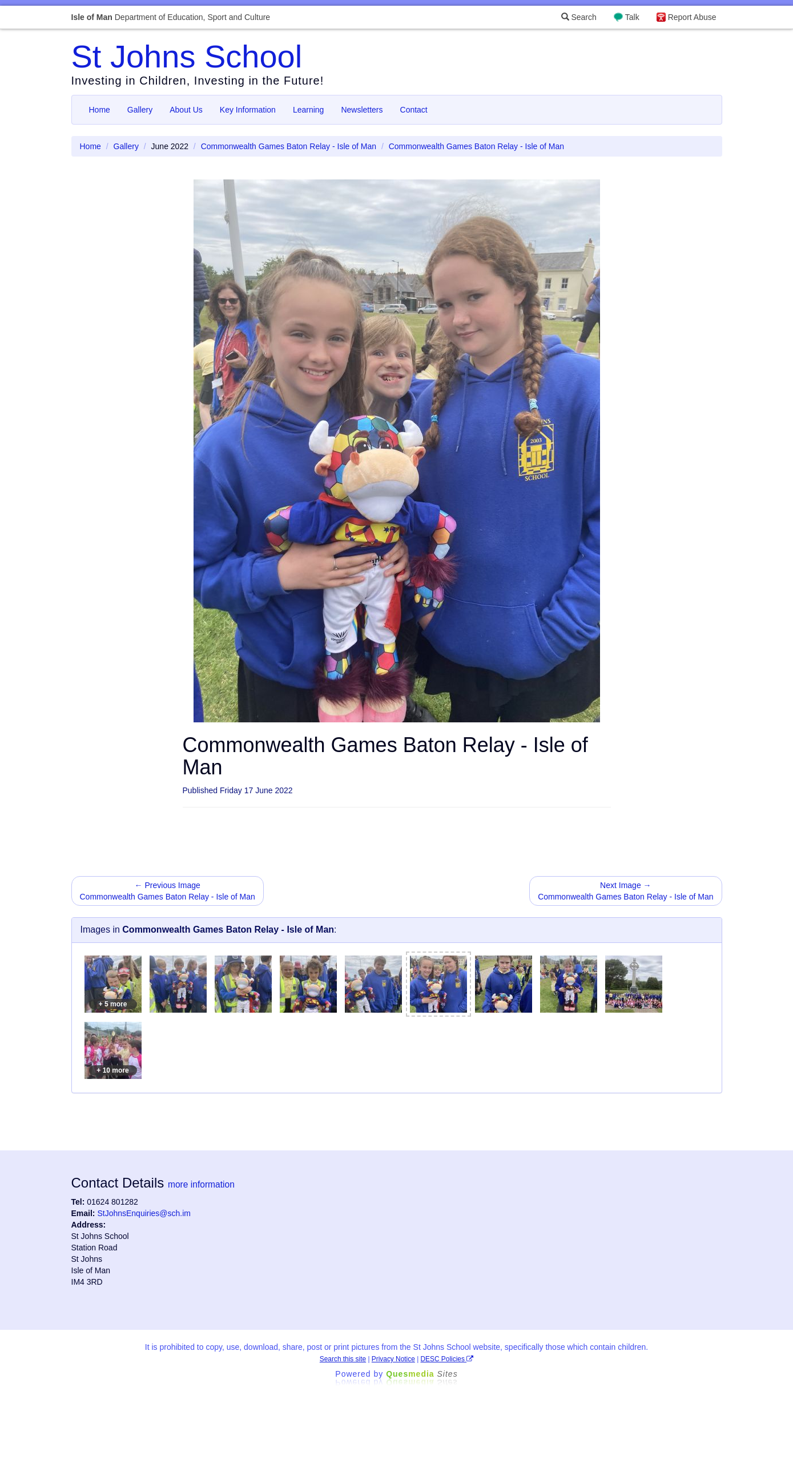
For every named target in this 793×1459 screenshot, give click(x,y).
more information (201, 1184)
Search (579, 17)
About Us (186, 109)
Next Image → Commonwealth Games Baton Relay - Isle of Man (625, 891)
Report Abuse (692, 17)
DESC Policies (447, 1359)
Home (99, 109)
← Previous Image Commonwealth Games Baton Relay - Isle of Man (167, 891)
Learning (308, 109)
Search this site (343, 1359)
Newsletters (362, 109)
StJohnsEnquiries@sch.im (144, 1213)
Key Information (248, 109)
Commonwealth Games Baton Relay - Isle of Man (288, 146)
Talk (632, 17)
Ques (422, 1373)
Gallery (139, 109)
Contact (414, 109)
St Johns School (187, 56)
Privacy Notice (393, 1359)
